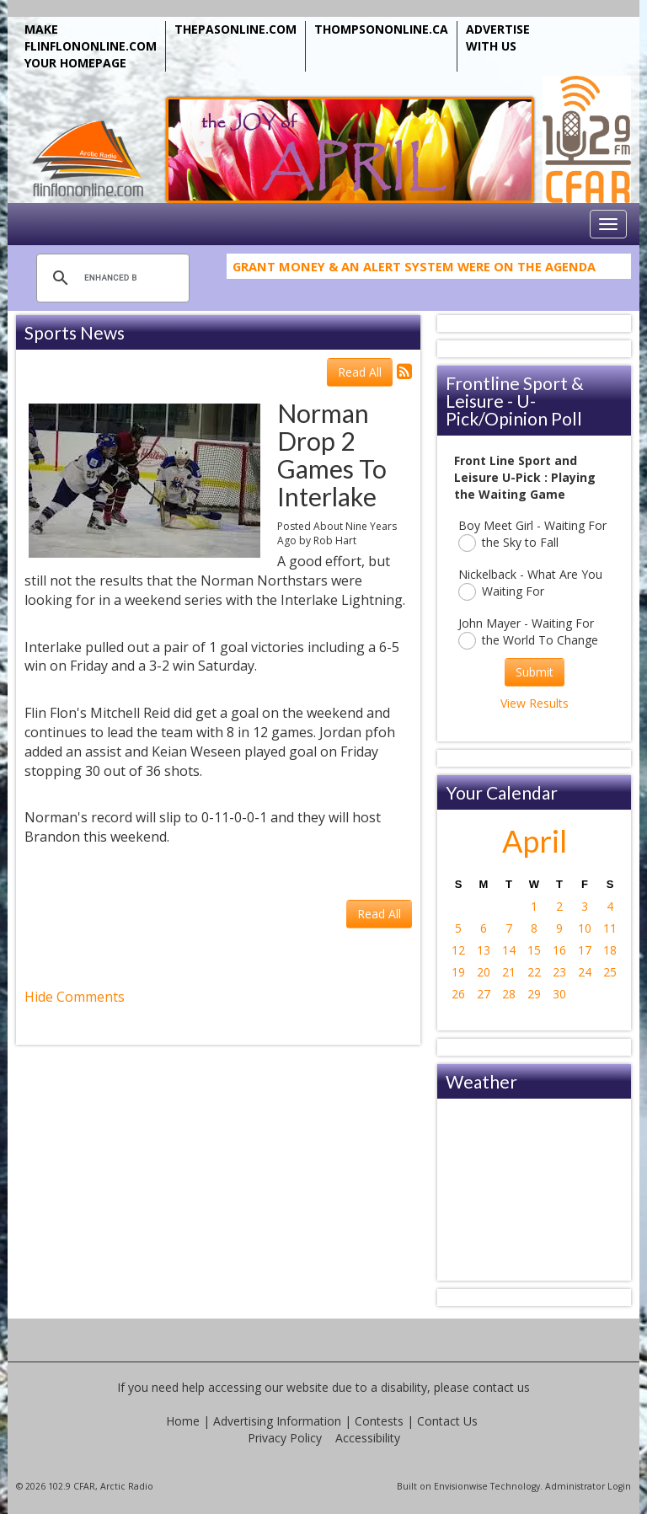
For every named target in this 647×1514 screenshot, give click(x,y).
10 (584, 928)
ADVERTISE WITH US (498, 37)
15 (534, 950)
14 (509, 950)
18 (610, 950)
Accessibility (367, 1438)
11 (610, 928)
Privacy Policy (285, 1438)
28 (509, 994)
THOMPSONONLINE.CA (381, 29)
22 (534, 972)
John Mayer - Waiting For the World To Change (528, 632)
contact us (501, 1387)
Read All (360, 372)
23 (559, 972)
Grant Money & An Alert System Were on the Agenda (414, 270)
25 (610, 972)
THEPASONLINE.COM (235, 29)
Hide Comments (74, 996)
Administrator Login (588, 1486)
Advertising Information (277, 1421)
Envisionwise (461, 1486)
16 (559, 950)
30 (559, 994)
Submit (534, 672)
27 (483, 994)
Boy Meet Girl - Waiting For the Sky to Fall (532, 534)
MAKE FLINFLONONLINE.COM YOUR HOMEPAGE (90, 46)
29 (534, 994)
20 (483, 972)
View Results (534, 703)
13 (483, 950)
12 (458, 950)
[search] (110, 278)
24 (584, 972)
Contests (379, 1421)
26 (458, 994)
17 (584, 950)
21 (509, 972)
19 (458, 972)
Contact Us (447, 1421)
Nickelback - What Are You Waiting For (530, 583)
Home (183, 1421)
